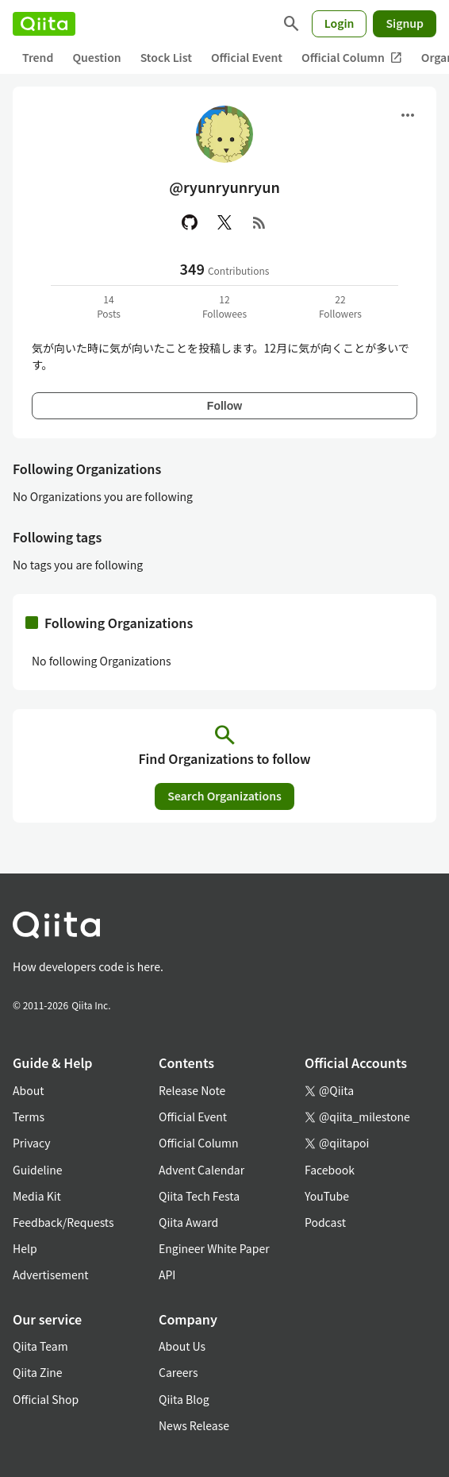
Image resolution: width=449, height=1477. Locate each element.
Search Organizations (224, 796)
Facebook (330, 1170)
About (28, 1090)
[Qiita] (44, 24)
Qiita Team (40, 1346)
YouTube (327, 1196)
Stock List (166, 57)
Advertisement (51, 1274)
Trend (37, 57)
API (167, 1274)
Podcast (325, 1222)
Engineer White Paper (214, 1248)
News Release (194, 1425)
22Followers (340, 306)
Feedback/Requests (63, 1222)
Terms (28, 1116)
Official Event (246, 57)
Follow (224, 405)
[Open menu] (408, 115)
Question (96, 57)
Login (339, 23)
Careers (178, 1372)
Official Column (351, 57)
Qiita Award (188, 1222)
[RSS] (259, 222)
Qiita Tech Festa (199, 1196)
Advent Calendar (201, 1170)
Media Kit (37, 1196)
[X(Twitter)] (224, 222)
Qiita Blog (184, 1399)
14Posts (109, 306)
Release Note (192, 1090)
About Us (182, 1346)
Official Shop (46, 1399)
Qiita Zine (38, 1372)
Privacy (31, 1143)
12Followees (224, 306)
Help (25, 1248)
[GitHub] (189, 222)
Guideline (38, 1170)
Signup (405, 23)
